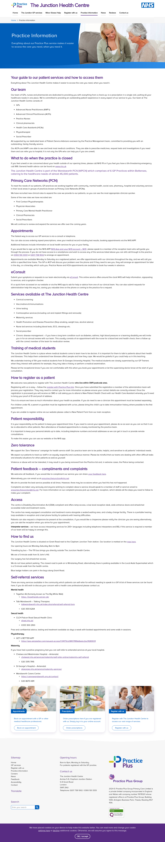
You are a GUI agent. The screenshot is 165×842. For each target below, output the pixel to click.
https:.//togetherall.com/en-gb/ (35, 597)
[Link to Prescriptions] (82, 709)
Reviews (112, 13)
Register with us (70, 13)
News (103, 13)
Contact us (123, 13)
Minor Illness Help (53, 13)
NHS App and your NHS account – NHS (68, 249)
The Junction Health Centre (59, 5)
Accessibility (16, 782)
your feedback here (97, 474)
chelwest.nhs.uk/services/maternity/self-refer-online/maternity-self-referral (55, 657)
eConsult (74, 277)
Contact (14, 785)
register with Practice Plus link (60, 387)
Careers (14, 774)
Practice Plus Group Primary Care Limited (133, 789)
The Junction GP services (31, 13)
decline (56, 830)
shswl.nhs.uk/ (27, 620)
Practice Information (89, 13)
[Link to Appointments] (33, 709)
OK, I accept (82, 836)
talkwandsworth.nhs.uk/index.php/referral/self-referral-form (48, 604)
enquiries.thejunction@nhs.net (55, 478)
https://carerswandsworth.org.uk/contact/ (40, 676)
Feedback (15, 779)
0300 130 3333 (21, 255)
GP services (16, 765)
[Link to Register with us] (131, 709)
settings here (44, 830)
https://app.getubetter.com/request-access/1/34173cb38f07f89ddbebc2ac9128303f (58, 641)
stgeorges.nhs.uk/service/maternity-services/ (41, 669)
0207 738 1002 (37, 255)
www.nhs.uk (60, 166)
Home (15, 13)
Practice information (19, 771)
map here (131, 541)
